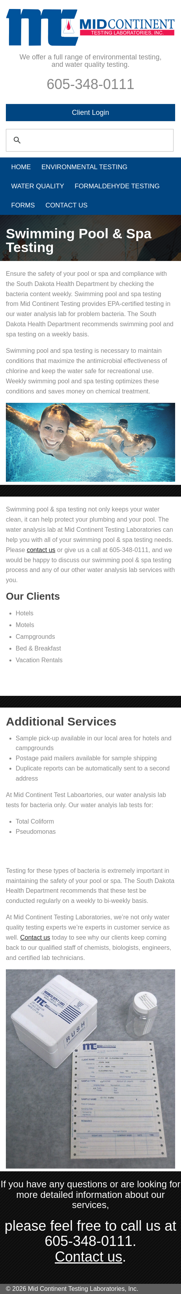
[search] (88, 136)
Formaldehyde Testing (117, 186)
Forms (23, 205)
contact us (41, 550)
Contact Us (66, 205)
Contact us (35, 937)
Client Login (90, 112)
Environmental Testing (85, 167)
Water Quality (37, 186)
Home (21, 167)
